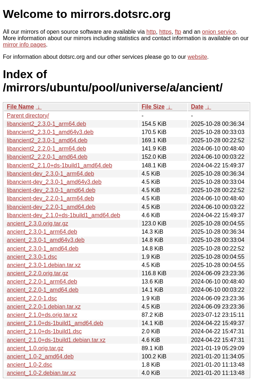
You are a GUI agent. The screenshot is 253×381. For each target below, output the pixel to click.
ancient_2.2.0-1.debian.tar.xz (43, 307)
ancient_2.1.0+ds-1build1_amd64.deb (55, 323)
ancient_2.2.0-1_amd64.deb (42, 290)
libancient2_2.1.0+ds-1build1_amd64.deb (59, 165)
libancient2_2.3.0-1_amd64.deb (47, 140)
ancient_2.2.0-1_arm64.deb (42, 281)
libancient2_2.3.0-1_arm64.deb (46, 124)
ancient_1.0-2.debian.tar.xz (41, 373)
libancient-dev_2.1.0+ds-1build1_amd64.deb (63, 215)
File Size (153, 107)
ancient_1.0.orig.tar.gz (35, 348)
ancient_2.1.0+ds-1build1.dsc (44, 331)
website (197, 57)
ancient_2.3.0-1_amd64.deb (42, 249)
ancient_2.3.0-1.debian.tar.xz (43, 265)
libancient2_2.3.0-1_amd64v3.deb (50, 132)
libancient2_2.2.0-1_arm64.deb (46, 149)
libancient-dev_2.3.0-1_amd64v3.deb (54, 182)
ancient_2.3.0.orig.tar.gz (37, 223)
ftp (178, 32)
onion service (219, 32)
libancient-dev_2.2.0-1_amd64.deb (51, 207)
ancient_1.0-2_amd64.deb (40, 356)
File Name (20, 107)
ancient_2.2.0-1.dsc (32, 298)
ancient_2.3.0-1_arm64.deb (42, 232)
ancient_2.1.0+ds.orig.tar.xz (42, 315)
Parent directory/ (28, 116)
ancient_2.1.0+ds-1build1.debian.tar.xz (56, 340)
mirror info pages (24, 45)
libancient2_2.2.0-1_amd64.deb (47, 157)
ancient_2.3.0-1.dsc (32, 257)
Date (197, 107)
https (165, 32)
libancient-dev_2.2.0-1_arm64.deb (50, 198)
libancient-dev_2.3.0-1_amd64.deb (51, 190)
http (151, 32)
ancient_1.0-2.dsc (29, 365)
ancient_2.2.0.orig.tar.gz (37, 273)
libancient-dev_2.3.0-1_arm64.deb (50, 174)
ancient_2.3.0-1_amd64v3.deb (45, 240)
